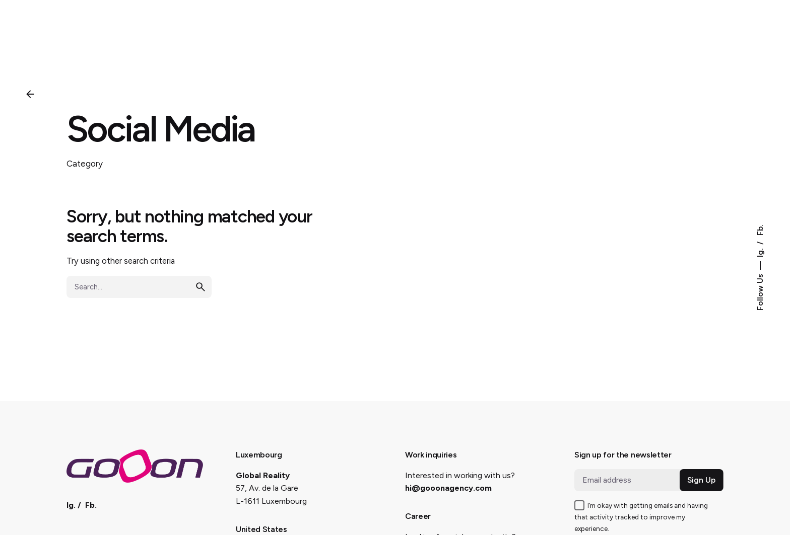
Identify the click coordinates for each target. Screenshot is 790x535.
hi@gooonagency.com (448, 488)
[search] (200, 287)
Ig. (760, 252)
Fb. (760, 230)
